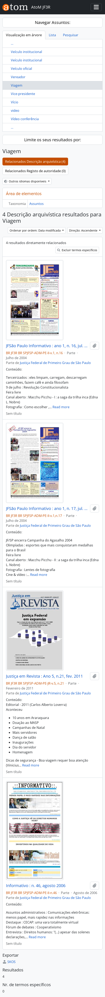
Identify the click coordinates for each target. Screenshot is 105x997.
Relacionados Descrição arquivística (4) (35, 161)
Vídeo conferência (25, 119)
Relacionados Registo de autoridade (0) (35, 171)
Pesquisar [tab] (70, 35)
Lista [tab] (52, 35)
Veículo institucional (26, 52)
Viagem (16, 85)
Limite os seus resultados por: (52, 139)
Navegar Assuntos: (52, 22)
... (12, 43)
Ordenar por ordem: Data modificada (36, 230)
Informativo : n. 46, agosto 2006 (35, 885)
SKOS (9, 962)
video (15, 110)
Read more (61, 407)
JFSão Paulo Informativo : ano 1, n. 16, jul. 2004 (47, 345)
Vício (14, 102)
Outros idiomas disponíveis (25, 181)
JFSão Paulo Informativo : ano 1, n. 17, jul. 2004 (47, 508)
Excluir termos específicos (77, 250)
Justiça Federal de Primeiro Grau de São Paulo (55, 363)
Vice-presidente (23, 94)
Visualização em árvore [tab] (24, 35)
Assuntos (36, 203)
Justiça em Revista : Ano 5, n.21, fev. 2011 (44, 676)
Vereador (18, 77)
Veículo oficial (21, 68)
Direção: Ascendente (83, 230)
